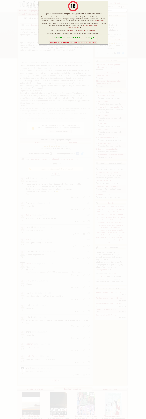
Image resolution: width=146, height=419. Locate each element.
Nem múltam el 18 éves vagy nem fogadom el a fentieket (73, 42)
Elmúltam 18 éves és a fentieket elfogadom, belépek (73, 38)
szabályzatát (69, 30)
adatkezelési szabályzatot (86, 30)
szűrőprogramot (98, 21)
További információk (90, 25)
